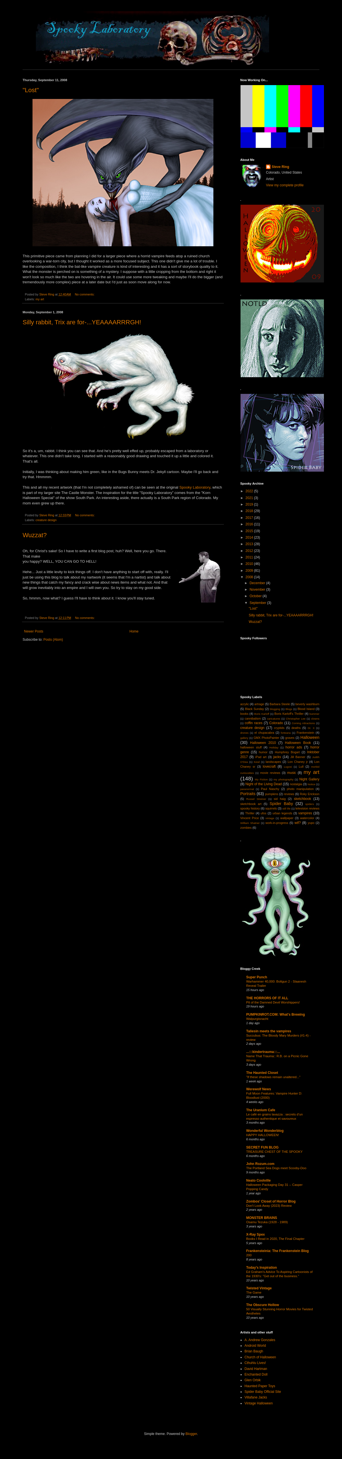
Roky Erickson (309, 794)
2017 (250, 518)
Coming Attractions (303, 723)
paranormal (247, 789)
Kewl (257, 761)
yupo (311, 823)
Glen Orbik (252, 1380)
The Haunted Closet (262, 1073)
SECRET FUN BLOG (262, 1147)
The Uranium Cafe (260, 1110)
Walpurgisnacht (257, 1018)
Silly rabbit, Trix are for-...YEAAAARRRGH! (82, 322)
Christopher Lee (296, 718)
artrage (259, 704)
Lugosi (288, 766)
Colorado (276, 723)
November (258, 590)
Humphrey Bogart (287, 752)
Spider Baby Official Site (262, 1392)
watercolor (307, 818)
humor (263, 752)
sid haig (280, 798)
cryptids (279, 728)
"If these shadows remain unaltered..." (273, 1077)
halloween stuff (251, 747)
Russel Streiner (256, 798)
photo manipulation (300, 789)
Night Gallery (309, 779)
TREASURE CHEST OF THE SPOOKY (274, 1151)
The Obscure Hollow (262, 1305)
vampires (305, 813)
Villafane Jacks (255, 1397)
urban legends (282, 813)
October (256, 596)
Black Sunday (254, 709)
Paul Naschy (270, 789)
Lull (301, 766)
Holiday (273, 747)
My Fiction (261, 779)
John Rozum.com (260, 1164)
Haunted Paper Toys (259, 1386)
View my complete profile (285, 185)
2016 (250, 524)
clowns (315, 718)
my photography (284, 779)
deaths (295, 728)
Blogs (288, 709)
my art (40, 299)
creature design (46, 520)
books (244, 713)
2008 (250, 577)
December (258, 583)
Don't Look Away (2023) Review (269, 1205)
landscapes (273, 761)
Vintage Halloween (258, 1403)
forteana (286, 732)
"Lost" (31, 90)
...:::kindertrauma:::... (263, 1052)
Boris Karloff (261, 713)
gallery (244, 737)
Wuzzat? (35, 535)
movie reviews (270, 772)
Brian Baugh (253, 1351)
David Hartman (255, 1369)
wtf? (298, 823)
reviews (289, 794)
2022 (250, 491)
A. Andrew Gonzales (259, 1340)
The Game (253, 1292)
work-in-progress (276, 823)
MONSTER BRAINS (261, 1218)
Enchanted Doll (255, 1374)
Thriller (249, 813)
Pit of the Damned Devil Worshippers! (273, 1002)
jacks (277, 757)
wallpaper (286, 818)
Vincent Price (249, 818)
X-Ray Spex (255, 1234)
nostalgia (296, 784)
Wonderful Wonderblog (264, 1131)
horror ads (293, 747)
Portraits (248, 793)
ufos (263, 813)
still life (286, 808)
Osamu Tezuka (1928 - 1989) (267, 1222)
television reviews (307, 808)
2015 (250, 531)
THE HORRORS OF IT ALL (267, 998)
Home (133, 631)
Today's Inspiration (261, 1268)
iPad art (261, 757)
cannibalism (253, 718)
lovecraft (269, 767)
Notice (311, 784)
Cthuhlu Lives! (255, 1363)
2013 (250, 544)
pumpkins (271, 794)
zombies (246, 827)
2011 (250, 557)
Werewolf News (258, 1089)
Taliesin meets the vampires (268, 1031)
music (291, 773)
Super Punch (256, 977)
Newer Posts (33, 631)
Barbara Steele (280, 704)
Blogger (191, 1434)
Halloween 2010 (263, 743)
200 (249, 1255)
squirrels (271, 808)
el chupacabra (264, 732)
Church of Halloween (260, 1357)
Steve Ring (280, 167)
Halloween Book (298, 743)
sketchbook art (250, 804)
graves (289, 737)
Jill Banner (297, 757)
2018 (250, 511)
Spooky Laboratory (194, 487)
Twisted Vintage (259, 1288)
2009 (250, 571)
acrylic (244, 704)
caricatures (273, 718)
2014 (250, 537)
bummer (314, 713)
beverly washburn (307, 704)
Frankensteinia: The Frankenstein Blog (277, 1251)
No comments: (85, 294)
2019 (250, 504)
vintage (269, 818)
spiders (309, 804)
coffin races (254, 723)
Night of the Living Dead (263, 784)
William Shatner (250, 823)
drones (244, 732)
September (258, 603)
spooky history (250, 808)
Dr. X (311, 728)
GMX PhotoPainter (266, 737)
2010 (250, 564)
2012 (250, 551)
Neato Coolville (258, 1180)
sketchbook (302, 799)
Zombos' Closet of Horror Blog (271, 1201)
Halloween (309, 737)
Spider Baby (281, 803)
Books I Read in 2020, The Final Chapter (275, 1238)
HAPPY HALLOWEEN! (262, 1135)
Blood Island (306, 709)
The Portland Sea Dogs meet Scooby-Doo (276, 1168)
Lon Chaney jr (298, 761)
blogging (275, 709)
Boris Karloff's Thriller (289, 713)
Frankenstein (305, 732)
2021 (250, 498)
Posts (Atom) (53, 640)
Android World (255, 1346)
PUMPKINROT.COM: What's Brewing (275, 1014)
